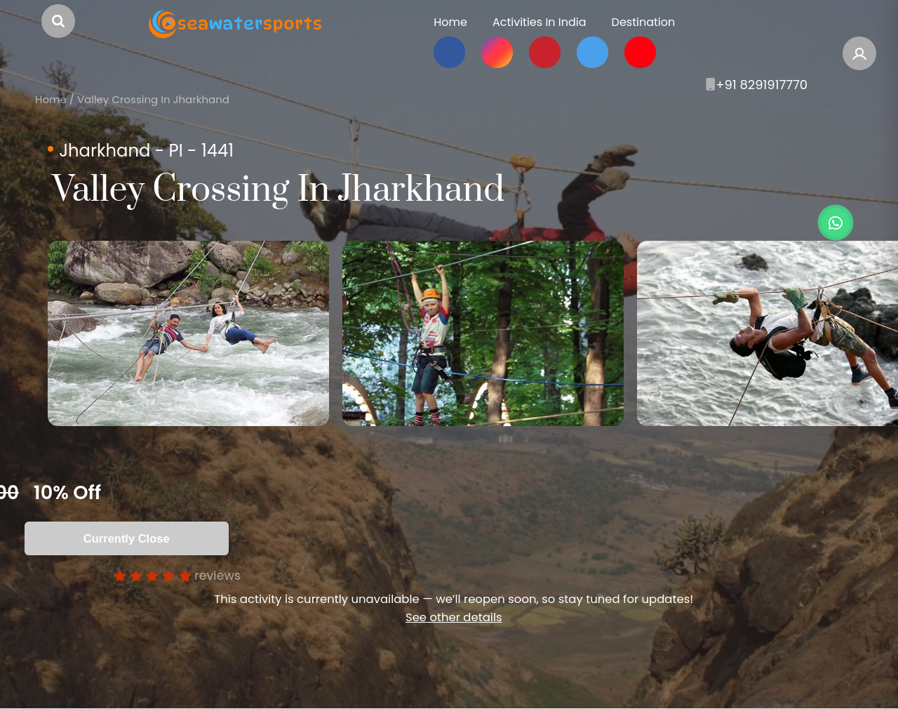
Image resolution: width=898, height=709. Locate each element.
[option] (188, 333)
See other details (454, 617)
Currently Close (126, 538)
